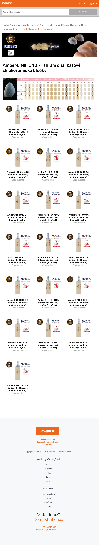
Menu (93, 3)
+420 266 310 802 (48, 527)
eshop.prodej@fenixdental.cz (48, 530)
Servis (48, 477)
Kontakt (48, 481)
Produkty (5, 25)
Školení (48, 473)
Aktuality (48, 469)
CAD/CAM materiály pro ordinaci (25, 25)
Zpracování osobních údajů (48, 442)
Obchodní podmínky (48, 439)
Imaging (48, 498)
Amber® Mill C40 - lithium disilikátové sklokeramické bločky (28, 29)
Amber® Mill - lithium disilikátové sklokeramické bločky (64, 25)
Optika (48, 506)
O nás (48, 465)
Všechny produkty (48, 494)
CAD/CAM (48, 502)
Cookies (48, 445)
